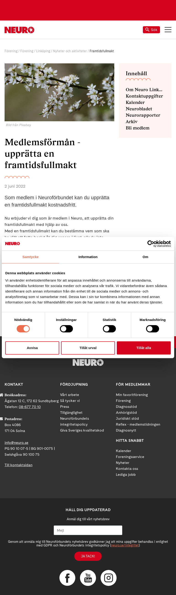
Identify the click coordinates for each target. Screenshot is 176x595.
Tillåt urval (88, 348)
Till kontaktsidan (18, 465)
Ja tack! (88, 556)
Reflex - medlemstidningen (138, 424)
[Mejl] (88, 530)
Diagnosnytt (126, 430)
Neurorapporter (143, 115)
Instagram (109, 578)
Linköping (43, 51)
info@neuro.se (16, 442)
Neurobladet (139, 108)
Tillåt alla (143, 348)
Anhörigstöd (126, 412)
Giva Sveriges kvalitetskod (82, 430)
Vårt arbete (69, 395)
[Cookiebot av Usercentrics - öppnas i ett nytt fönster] (151, 243)
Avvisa (32, 348)
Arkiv (131, 121)
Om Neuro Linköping (145, 89)
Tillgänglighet (71, 412)
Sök (151, 30)
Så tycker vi (70, 400)
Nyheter (122, 462)
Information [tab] (88, 257)
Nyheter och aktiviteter (70, 51)
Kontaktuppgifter (144, 96)
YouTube (88, 578)
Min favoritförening (132, 395)
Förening (11, 51)
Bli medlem (137, 128)
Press (64, 406)
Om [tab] (145, 257)
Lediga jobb (126, 474)
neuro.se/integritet (125, 545)
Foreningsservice (130, 457)
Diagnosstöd (126, 406)
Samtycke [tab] (30, 257)
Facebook (67, 578)
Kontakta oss (127, 468)
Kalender (135, 102)
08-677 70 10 (30, 407)
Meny (168, 29)
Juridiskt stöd (127, 418)
